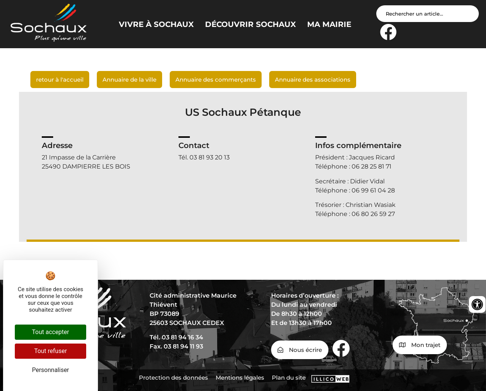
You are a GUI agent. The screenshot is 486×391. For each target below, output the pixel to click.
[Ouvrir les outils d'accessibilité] (477, 304)
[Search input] (427, 13)
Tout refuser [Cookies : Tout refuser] (50, 351)
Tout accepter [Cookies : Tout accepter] (50, 332)
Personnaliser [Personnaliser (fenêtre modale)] (50, 370)
